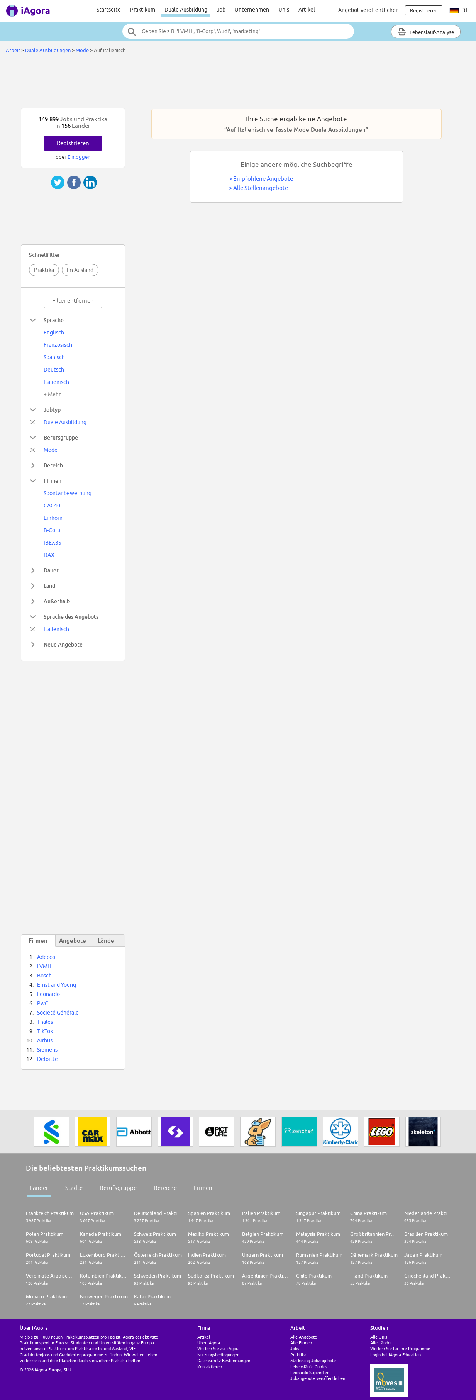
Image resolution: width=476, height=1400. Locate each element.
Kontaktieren (209, 1366)
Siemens (47, 1050)
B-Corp (52, 530)
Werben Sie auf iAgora (218, 1348)
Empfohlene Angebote (263, 178)
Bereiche (165, 1187)
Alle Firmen (301, 1342)
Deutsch (54, 370)
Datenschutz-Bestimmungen (223, 1360)
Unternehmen (252, 10)
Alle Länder (381, 1342)
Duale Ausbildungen (48, 50)
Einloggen (79, 157)
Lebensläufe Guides (308, 1366)
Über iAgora (208, 1342)
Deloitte (47, 1059)
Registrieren (73, 143)
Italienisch (56, 382)
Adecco (46, 957)
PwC (42, 1003)
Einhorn (53, 518)
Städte (74, 1187)
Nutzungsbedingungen (218, 1354)
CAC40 (52, 505)
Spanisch (54, 357)
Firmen (203, 1187)
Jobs (294, 1348)
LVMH (44, 966)
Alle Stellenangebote (260, 188)
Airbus (45, 1040)
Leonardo (48, 994)
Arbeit (13, 50)
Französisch (58, 345)
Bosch (44, 975)
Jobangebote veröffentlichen (317, 1378)
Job (221, 10)
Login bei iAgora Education (395, 1354)
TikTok (45, 1031)
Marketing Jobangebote (313, 1360)
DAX (49, 555)
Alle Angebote (303, 1336)
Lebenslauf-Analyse (426, 31)
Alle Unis (378, 1336)
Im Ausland (80, 270)
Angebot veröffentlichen (368, 10)
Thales (45, 1022)
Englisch (54, 332)
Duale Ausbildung (185, 10)
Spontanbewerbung (67, 493)
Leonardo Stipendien (309, 1372)
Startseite (109, 10)
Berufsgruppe (118, 1187)
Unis (283, 10)
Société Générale (58, 1013)
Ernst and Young (56, 985)
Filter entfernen (73, 300)
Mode (82, 50)
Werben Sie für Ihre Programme (400, 1348)
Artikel (306, 10)
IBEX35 (52, 543)
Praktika (44, 270)
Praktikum (142, 10)
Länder (39, 1187)
